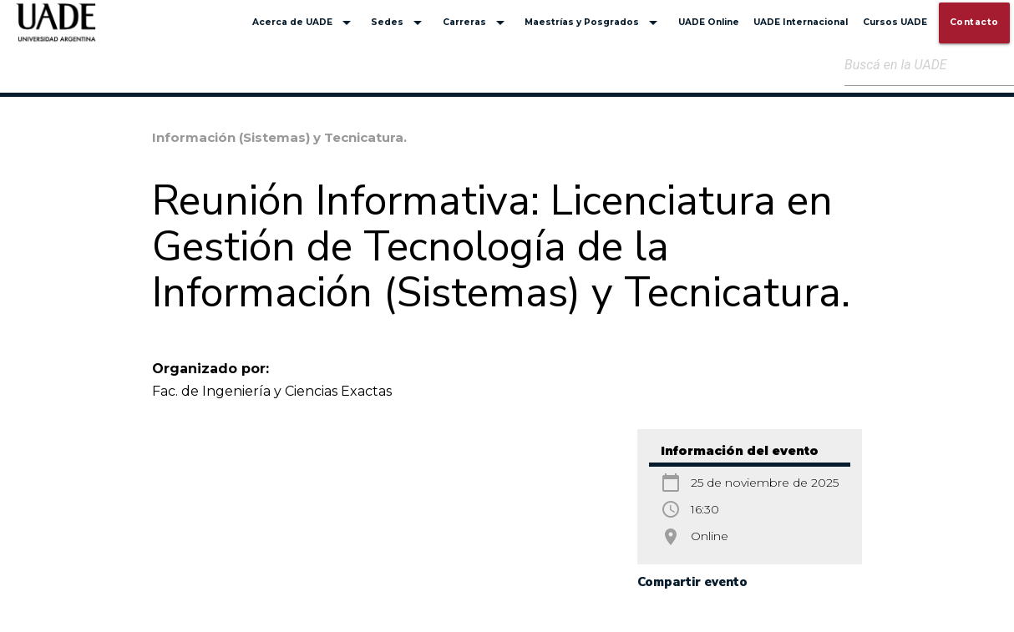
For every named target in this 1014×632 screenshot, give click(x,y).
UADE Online (708, 22)
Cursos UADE (895, 22)
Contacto (974, 22)
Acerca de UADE (304, 22)
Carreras (476, 22)
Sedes (399, 22)
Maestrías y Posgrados (594, 22)
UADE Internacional (800, 22)
